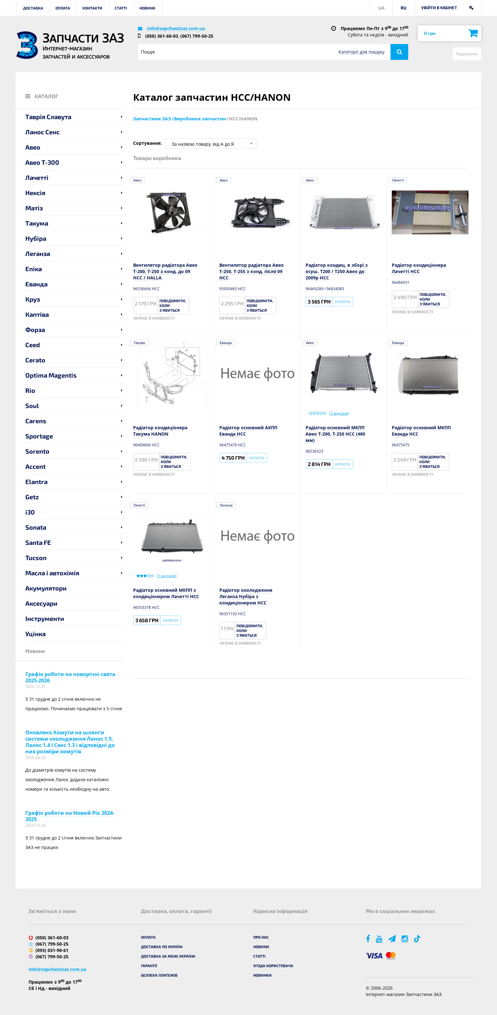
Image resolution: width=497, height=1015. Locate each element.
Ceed (32, 344)
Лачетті (36, 177)
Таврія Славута (48, 116)
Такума (36, 223)
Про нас (261, 937)
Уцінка (35, 633)
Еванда (36, 284)
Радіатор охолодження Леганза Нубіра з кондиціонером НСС (245, 596)
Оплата (62, 8)
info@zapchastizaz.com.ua (176, 28)
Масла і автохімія (52, 573)
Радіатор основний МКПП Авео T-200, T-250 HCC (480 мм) (335, 434)
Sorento (37, 451)
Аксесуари (41, 603)
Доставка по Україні (162, 946)
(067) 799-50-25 (196, 36)
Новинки (262, 975)
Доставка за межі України (168, 956)
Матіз (34, 208)
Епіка (33, 268)
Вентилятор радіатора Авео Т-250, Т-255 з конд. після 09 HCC (251, 271)
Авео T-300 (42, 162)
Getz (32, 497)
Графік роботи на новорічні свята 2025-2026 (70, 677)
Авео (32, 147)
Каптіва (37, 314)
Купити (342, 301)
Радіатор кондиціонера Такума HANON (160, 431)
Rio (30, 390)
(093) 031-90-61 (52, 950)
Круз (32, 299)
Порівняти (467, 53)
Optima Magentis (51, 375)
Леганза (37, 253)
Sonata (35, 527)
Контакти (92, 8)
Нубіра (35, 238)
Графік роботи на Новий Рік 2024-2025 (69, 816)
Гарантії (149, 965)
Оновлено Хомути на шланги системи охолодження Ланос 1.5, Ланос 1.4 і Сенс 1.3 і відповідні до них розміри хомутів (70, 742)
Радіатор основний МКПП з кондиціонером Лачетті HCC (166, 593)
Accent (35, 466)
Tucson (36, 557)
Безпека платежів (159, 975)
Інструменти (44, 618)
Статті (121, 8)
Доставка (33, 8)
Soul (32, 405)
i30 (30, 512)
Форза (35, 329)
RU (404, 7)
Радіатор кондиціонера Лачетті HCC (419, 268)
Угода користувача (273, 965)
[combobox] (211, 143)
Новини (147, 8)
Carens (35, 421)
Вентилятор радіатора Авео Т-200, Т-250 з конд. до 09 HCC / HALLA (165, 271)
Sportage (39, 436)
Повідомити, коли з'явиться (172, 305)
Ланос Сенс (42, 132)
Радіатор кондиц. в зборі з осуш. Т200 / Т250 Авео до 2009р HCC (337, 271)
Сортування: (147, 143)
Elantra (36, 481)
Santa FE (38, 542)
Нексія (35, 192)
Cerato (35, 360)
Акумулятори (46, 588)
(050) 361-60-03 (161, 36)
